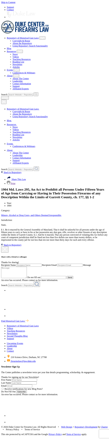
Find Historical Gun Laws (15, 323)
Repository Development (86, 429)
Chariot (104, 429)
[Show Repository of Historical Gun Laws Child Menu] (42, 38)
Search (4, 94)
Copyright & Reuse (21, 41)
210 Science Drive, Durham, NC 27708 (27, 359)
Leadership (17, 81)
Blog (9, 48)
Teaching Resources (21, 59)
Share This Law (16, 179)
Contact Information (21, 83)
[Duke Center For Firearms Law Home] (25, 33)
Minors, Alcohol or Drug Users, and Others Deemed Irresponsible (31, 215)
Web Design (66, 429)
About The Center (20, 78)
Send (73, 280)
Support (10, 7)
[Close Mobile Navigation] (4, 102)
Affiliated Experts (20, 89)
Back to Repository (11, 172)
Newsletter (17, 64)
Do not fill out (36, 279)
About (9, 76)
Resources (11, 51)
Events (10, 70)
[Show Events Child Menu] (17, 70)
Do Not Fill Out (8, 393)
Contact (10, 9)
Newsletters (12, 335)
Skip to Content (8, 2)
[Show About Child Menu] (16, 75)
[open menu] (5, 98)
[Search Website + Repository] (36, 94)
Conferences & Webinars (23, 73)
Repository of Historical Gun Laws (23, 38)
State (3, 225)
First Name (6, 382)
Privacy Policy (55, 436)
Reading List (18, 62)
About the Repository (22, 43)
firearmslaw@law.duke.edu (21, 363)
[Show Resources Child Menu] (20, 51)
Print (11, 183)
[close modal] (5, 249)
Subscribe (21, 394)
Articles (16, 67)
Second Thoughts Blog (17, 338)
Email (4, 388)
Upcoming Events (15, 345)
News (15, 54)
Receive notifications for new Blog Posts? (22, 391)
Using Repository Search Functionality (30, 46)
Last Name (6, 385)
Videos (15, 57)
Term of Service (73, 436)
